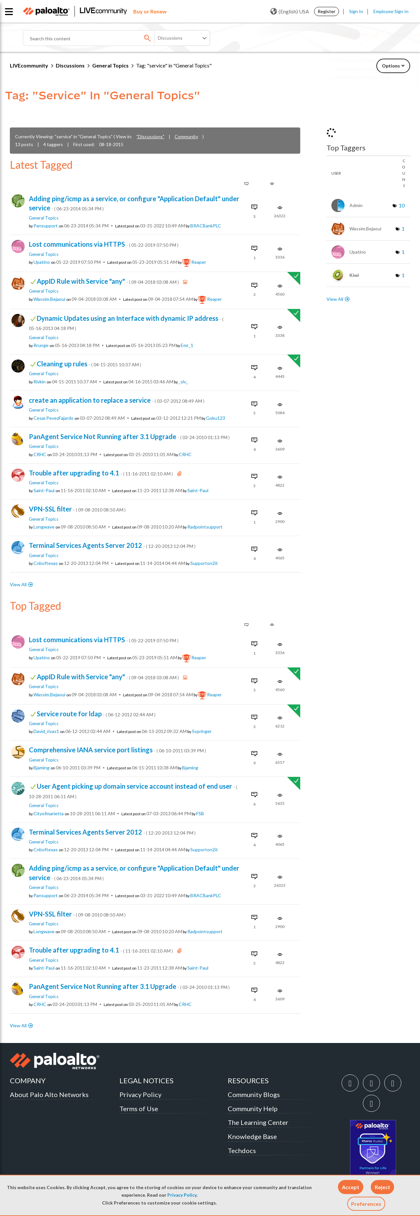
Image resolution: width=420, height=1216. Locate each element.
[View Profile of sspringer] (202, 731)
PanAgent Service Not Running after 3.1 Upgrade (129, 436)
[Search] (101, 38)
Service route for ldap (96, 714)
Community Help (253, 1108)
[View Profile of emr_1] (187, 345)
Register (326, 11)
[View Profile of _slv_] (183, 382)
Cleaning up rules (89, 364)
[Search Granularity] (183, 38)
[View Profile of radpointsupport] (204, 527)
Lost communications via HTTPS (103, 244)
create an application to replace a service (116, 400)
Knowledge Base (252, 1136)
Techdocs (242, 1150)
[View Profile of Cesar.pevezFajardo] (53, 418)
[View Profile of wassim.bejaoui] (49, 299)
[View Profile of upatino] (41, 262)
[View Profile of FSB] (200, 814)
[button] (350, 1187)
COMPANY (28, 1080)
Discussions (70, 65)
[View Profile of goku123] (215, 418)
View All (18, 584)
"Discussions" (150, 136)
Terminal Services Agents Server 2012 (112, 545)
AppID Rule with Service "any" (108, 281)
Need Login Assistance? (380, 82)
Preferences (366, 1204)
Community (186, 136)
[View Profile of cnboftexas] (45, 563)
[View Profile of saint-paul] (43, 490)
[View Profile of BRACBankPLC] (205, 226)
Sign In (356, 11)
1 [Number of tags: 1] (403, 228)
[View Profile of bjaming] (41, 768)
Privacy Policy (182, 1195)
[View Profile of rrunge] (41, 345)
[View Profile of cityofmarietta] (48, 814)
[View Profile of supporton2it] (204, 563)
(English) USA (289, 11)
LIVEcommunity (29, 65)
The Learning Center (258, 1122)
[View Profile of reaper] (198, 262)
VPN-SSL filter (77, 509)
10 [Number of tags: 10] (402, 205)
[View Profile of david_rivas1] (46, 731)
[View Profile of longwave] (43, 527)
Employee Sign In (391, 11)
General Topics (110, 65)
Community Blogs (254, 1094)
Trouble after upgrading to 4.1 (101, 473)
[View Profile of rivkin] (39, 382)
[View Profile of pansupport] (45, 226)
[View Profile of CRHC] (39, 454)
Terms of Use (138, 1108)
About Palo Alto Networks (49, 1094)
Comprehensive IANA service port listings (117, 750)
